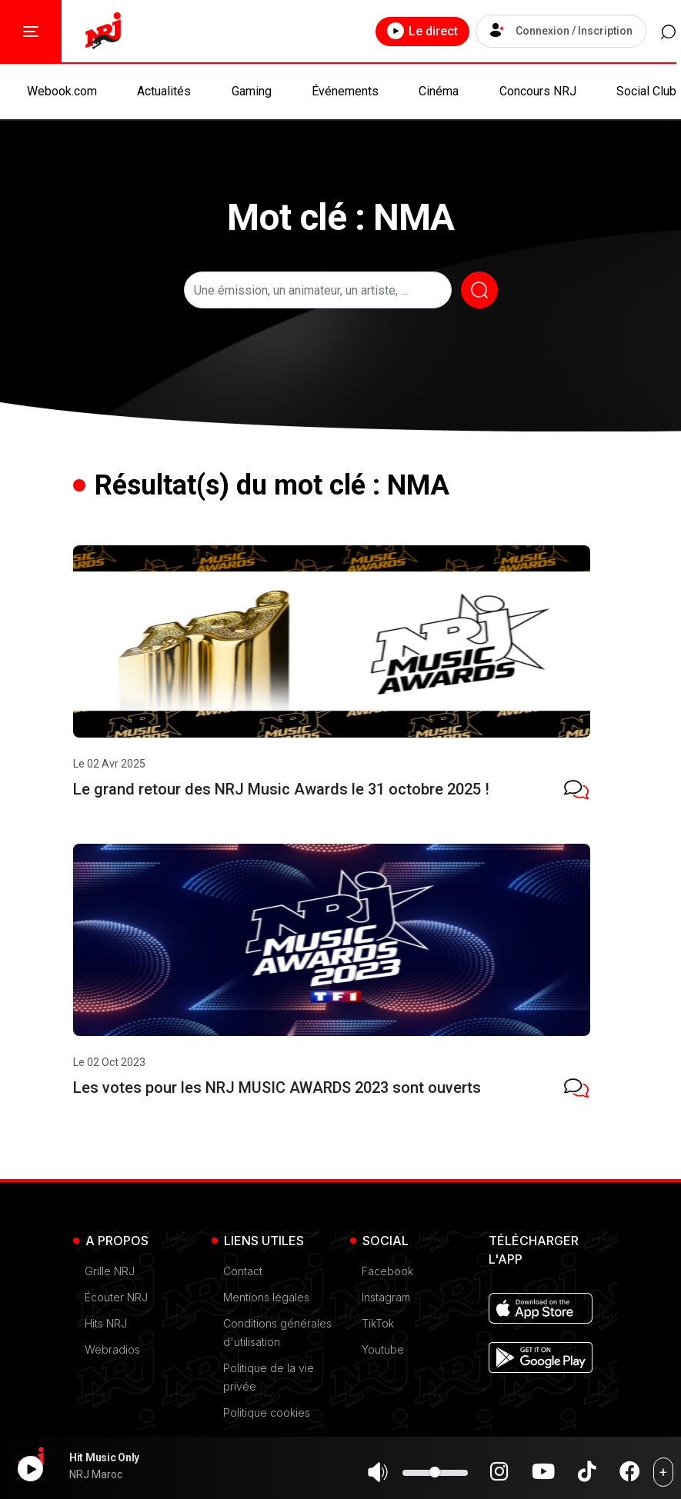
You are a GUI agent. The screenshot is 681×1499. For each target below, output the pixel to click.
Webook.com (62, 91)
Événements (345, 91)
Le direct (406, 30)
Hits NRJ (106, 1323)
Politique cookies (266, 1412)
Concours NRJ (537, 91)
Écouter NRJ (116, 1297)
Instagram (386, 1297)
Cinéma (439, 91)
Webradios (112, 1349)
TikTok (378, 1323)
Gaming (252, 91)
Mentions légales (266, 1297)
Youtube (383, 1349)
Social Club (646, 91)
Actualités (164, 91)
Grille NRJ (110, 1270)
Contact (242, 1270)
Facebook (387, 1270)
